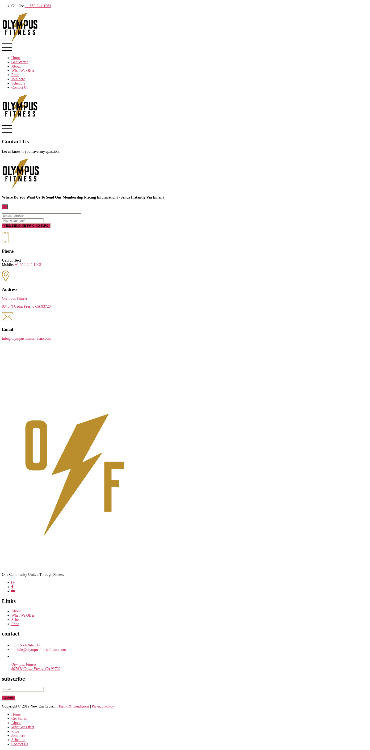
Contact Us (19, 87)
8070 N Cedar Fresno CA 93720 (26, 306)
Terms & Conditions (73, 706)
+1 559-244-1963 (38, 6)
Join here (18, 79)
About (16, 66)
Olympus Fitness (14, 298)
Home (16, 58)
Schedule (18, 83)
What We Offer (22, 70)
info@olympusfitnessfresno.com (26, 338)
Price (15, 75)
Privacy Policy (103, 706)
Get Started (19, 62)
